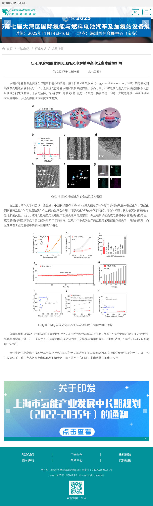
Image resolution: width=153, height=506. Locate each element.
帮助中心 (76, 460)
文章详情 (57, 48)
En (135, 12)
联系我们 (28, 454)
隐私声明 (28, 460)
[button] (145, 23)
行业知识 (23, 48)
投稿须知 (125, 454)
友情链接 (125, 460)
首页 (10, 48)
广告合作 (76, 454)
